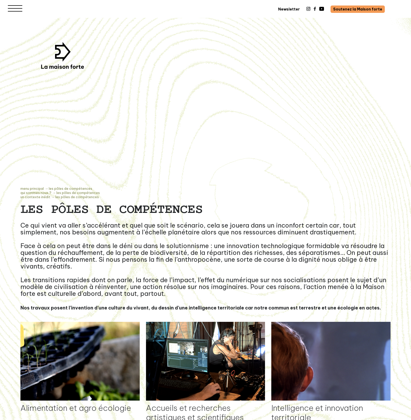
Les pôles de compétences (70, 188)
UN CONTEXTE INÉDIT (35, 197)
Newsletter (289, 9)
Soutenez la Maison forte (357, 9)
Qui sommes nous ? (35, 193)
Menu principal (32, 188)
